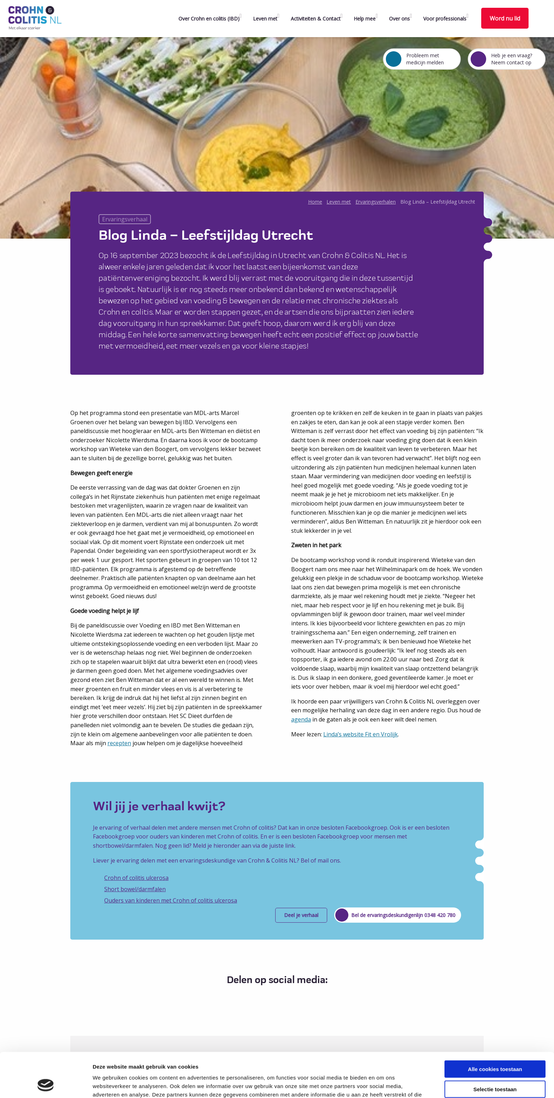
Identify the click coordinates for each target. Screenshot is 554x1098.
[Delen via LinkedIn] (282, 997)
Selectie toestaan (495, 1047)
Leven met (265, 18)
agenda (301, 719)
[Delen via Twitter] (269, 997)
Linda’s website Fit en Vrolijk (360, 734)
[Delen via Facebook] (256, 997)
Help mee (365, 18)
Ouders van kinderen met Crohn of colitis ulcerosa (170, 900)
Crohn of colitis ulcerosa (136, 878)
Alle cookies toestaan (495, 1027)
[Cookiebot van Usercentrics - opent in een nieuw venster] (46, 1084)
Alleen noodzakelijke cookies (495, 1067)
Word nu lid (505, 18)
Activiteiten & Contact (316, 18)
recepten (119, 743)
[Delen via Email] (295, 997)
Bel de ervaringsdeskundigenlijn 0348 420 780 (403, 915)
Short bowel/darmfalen (135, 889)
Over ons (399, 18)
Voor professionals (444, 18)
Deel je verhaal (301, 915)
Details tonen (382, 1084)
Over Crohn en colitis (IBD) (209, 18)
